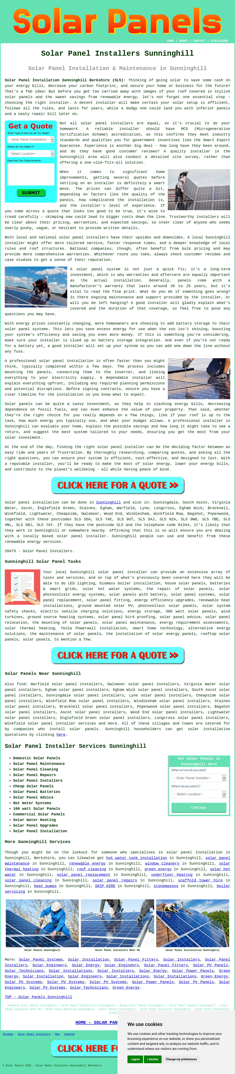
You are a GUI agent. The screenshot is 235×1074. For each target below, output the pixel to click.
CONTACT (199, 41)
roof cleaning (91, 869)
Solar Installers (181, 960)
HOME (170, 41)
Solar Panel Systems (41, 960)
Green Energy (214, 976)
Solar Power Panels (193, 971)
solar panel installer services (62, 723)
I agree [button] (135, 1059)
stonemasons (166, 886)
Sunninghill (108, 502)
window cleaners (162, 864)
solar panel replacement (83, 875)
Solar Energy (85, 965)
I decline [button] (152, 1059)
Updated (69, 1034)
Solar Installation (88, 960)
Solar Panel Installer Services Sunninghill (75, 746)
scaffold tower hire (200, 880)
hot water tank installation (136, 858)
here (60, 735)
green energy (158, 869)
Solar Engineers (49, 965)
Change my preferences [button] (181, 1059)
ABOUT (183, 41)
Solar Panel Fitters (136, 960)
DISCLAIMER (219, 41)
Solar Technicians (24, 971)
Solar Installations (70, 971)
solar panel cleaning (28, 880)
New (57, 1034)
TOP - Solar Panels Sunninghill (38, 997)
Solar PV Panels (210, 965)
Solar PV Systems (23, 982)
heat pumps (45, 886)
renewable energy (87, 864)
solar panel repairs (115, 880)
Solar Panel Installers (34, 1034)
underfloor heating (172, 875)
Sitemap (8, 1034)
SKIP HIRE (105, 886)
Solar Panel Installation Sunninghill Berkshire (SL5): (65, 80)
